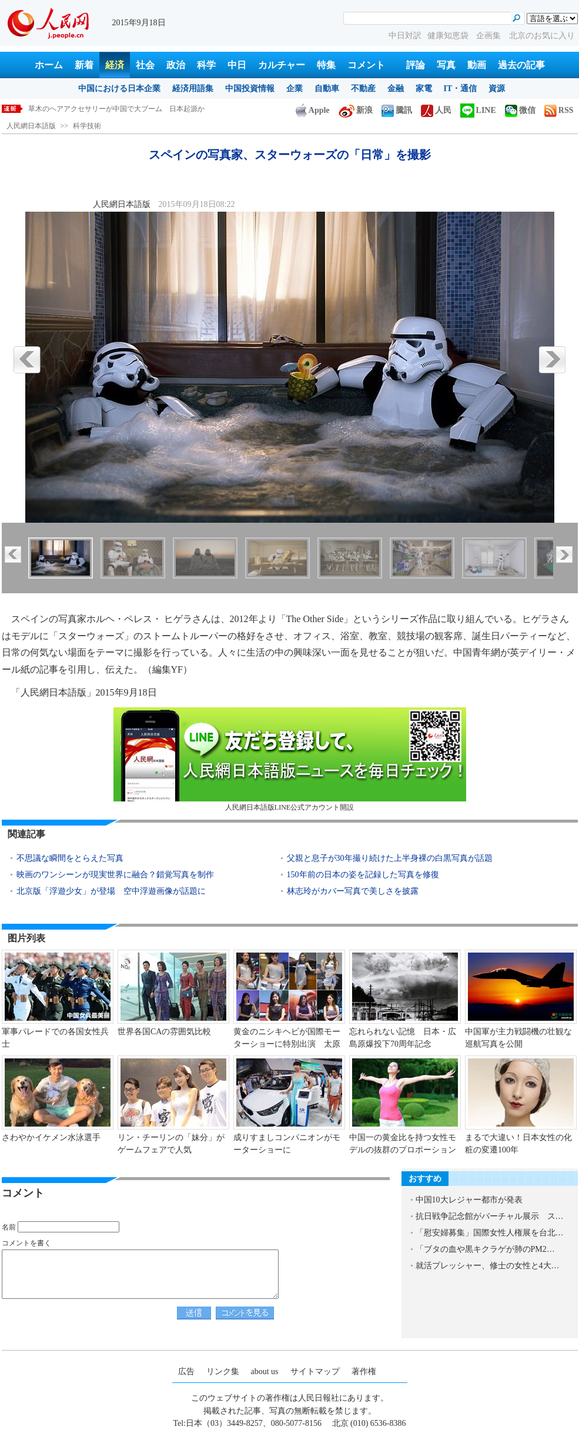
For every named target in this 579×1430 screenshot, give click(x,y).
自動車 (326, 88)
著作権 (364, 1371)
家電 (424, 88)
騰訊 (396, 110)
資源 (496, 88)
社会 (145, 65)
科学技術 (87, 126)
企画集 (489, 35)
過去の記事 (521, 65)
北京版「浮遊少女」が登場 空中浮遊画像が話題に (111, 891)
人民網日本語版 (31, 126)
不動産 (363, 88)
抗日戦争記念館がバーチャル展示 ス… (490, 1216)
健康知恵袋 (449, 35)
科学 (206, 65)
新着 (84, 65)
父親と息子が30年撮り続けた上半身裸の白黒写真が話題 (390, 858)
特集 (326, 65)
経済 (114, 65)
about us (265, 1371)
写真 (446, 65)
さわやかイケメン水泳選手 (51, 1137)
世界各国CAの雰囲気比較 (164, 1031)
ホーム (49, 65)
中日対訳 (405, 35)
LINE (478, 110)
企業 (294, 88)
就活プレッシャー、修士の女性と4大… (488, 1265)
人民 (436, 110)
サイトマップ (315, 1371)
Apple (313, 110)
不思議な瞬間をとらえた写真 (69, 858)
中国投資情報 (250, 88)
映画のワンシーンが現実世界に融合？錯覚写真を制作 (115, 874)
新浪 (356, 110)
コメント (366, 65)
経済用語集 (192, 88)
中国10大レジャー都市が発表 (469, 1199)
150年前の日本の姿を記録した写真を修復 (363, 874)
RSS (559, 110)
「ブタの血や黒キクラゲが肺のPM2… (485, 1249)
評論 (415, 65)
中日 (236, 65)
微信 (520, 110)
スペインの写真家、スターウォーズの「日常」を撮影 (113, 109)
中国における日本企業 (119, 88)
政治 (175, 65)
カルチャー (281, 65)
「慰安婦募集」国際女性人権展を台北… (490, 1232)
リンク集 (222, 1371)
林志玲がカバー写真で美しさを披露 (353, 891)
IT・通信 (460, 88)
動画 (476, 65)
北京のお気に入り (542, 35)
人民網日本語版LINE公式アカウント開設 (289, 759)
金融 (395, 88)
